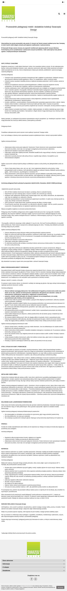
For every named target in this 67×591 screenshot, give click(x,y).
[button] (33, 560)
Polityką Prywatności (26, 586)
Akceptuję (60, 587)
